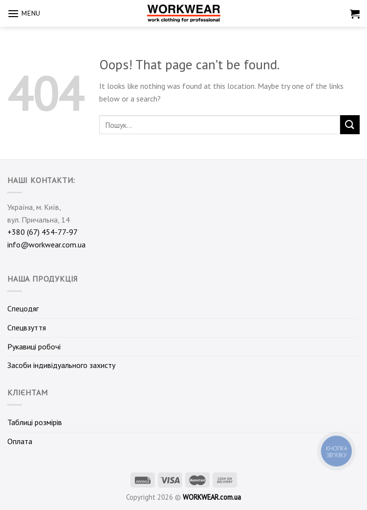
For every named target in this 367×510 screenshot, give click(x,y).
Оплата (19, 441)
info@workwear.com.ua (46, 244)
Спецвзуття (26, 327)
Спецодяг (23, 308)
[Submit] (350, 124)
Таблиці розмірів (34, 422)
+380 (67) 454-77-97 (42, 232)
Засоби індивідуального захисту (61, 365)
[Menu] (24, 13)
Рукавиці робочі (34, 346)
